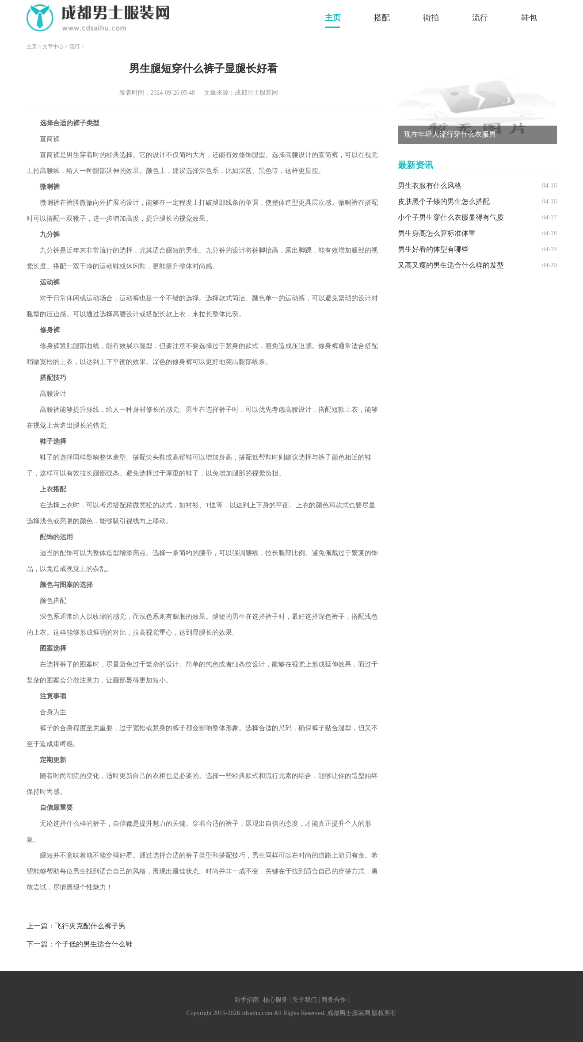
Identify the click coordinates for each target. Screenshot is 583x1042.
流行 (480, 17)
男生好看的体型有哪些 (433, 249)
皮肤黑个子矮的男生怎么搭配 (444, 201)
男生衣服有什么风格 (429, 185)
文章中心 (53, 46)
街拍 (431, 17)
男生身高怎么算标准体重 (437, 233)
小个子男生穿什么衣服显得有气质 (451, 217)
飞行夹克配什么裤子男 (90, 926)
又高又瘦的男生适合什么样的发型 (451, 265)
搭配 (382, 17)
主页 (333, 17)
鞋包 (529, 17)
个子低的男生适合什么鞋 (94, 944)
